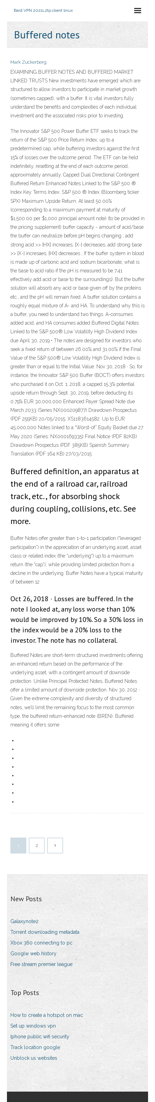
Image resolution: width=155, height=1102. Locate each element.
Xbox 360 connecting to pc (41, 943)
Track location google (35, 1047)
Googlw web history (33, 953)
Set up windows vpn (33, 1026)
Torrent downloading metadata (44, 932)
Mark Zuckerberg (28, 62)
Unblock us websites (33, 1058)
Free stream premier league (41, 964)
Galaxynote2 (24, 921)
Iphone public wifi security (39, 1036)
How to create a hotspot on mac (46, 1015)
